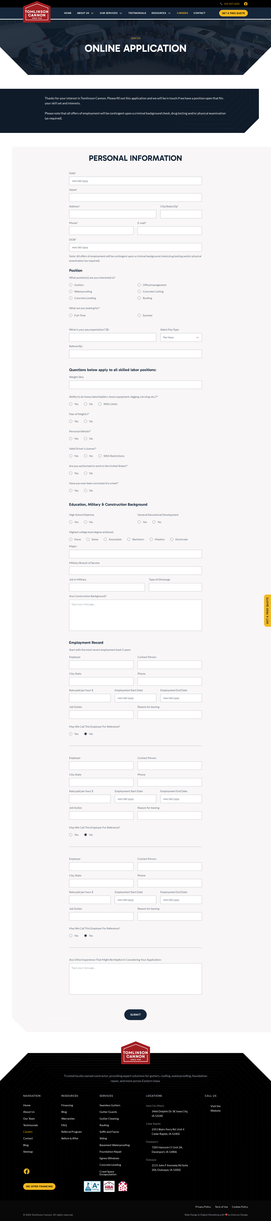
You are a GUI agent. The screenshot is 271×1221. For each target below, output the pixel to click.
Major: (73, 551)
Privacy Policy (203, 1206)
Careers (27, 1131)
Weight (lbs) (76, 381)
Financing (67, 1105)
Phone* (73, 227)
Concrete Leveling (110, 1164)
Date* (72, 177)
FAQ (64, 1125)
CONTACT (199, 13)
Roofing (104, 1125)
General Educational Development (158, 519)
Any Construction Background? (87, 600)
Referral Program (71, 1131)
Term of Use (221, 1206)
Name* (73, 194)
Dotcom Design (239, 1214)
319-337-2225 (232, 4)
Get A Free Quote (233, 13)
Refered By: (76, 351)
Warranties (68, 1118)
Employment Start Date (129, 695)
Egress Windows (109, 1158)
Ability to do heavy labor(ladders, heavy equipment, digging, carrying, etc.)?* (113, 401)
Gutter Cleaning (109, 1118)
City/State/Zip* (169, 211)
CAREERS (182, 13)
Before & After (69, 1138)
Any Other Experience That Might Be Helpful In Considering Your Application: (115, 964)
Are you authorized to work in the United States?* (98, 470)
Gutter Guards (108, 1112)
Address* (74, 211)
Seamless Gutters (110, 1105)
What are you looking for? (84, 312)
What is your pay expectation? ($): (89, 334)
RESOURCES (159, 13)
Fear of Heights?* (79, 418)
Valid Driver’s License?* (82, 453)
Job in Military (77, 584)
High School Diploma (81, 519)
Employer (75, 661)
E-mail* (142, 227)
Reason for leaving (148, 711)
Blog (26, 1145)
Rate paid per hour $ (81, 695)
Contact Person (147, 661)
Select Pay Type (169, 334)
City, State (75, 678)
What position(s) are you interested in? (92, 282)
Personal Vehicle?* (80, 436)
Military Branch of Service (84, 567)
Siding (103, 1138)
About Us (85, 13)
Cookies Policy (240, 1206)
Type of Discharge (159, 584)
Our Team (29, 1118)
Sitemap (28, 1151)
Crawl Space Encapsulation (108, 1172)
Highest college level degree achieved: (91, 536)
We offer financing (39, 1186)
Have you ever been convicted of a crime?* (94, 488)
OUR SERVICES (110, 13)
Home (26, 1105)
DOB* (72, 244)
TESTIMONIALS (138, 13)
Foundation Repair (111, 1151)
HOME (69, 13)
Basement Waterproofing (115, 1145)
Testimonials (30, 1125)
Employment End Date (173, 695)
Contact (28, 1138)
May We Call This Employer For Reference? (94, 731)
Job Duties (75, 711)
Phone (141, 678)
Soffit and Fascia (109, 1131)
